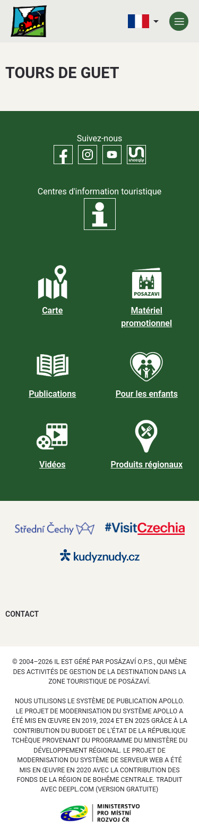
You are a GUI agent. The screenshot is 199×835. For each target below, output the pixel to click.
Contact (22, 614)
